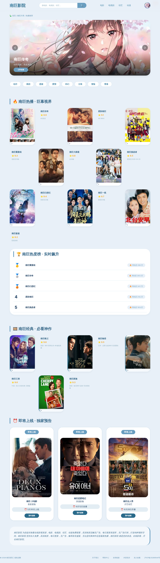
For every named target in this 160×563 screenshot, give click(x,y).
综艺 (121, 5)
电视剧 (111, 5)
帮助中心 (105, 558)
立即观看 (21, 70)
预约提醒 (31, 516)
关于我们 (95, 558)
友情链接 (116, 558)
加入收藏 (137, 558)
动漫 (129, 5)
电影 (102, 5)
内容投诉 (127, 558)
